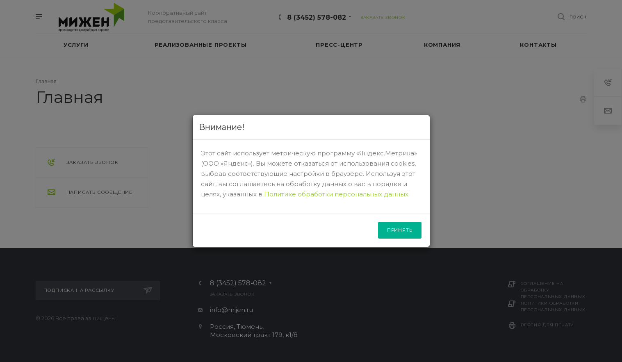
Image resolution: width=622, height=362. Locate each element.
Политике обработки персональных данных (336, 194)
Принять (399, 230)
